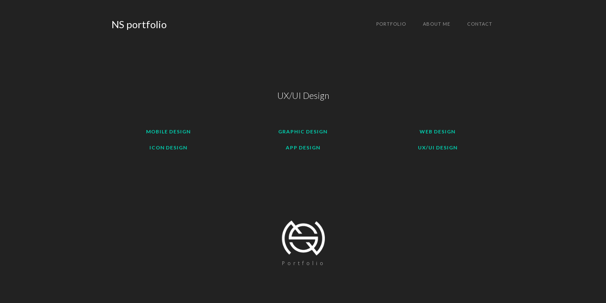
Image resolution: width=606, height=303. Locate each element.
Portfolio (391, 24)
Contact (479, 24)
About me (436, 24)
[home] (139, 24)
